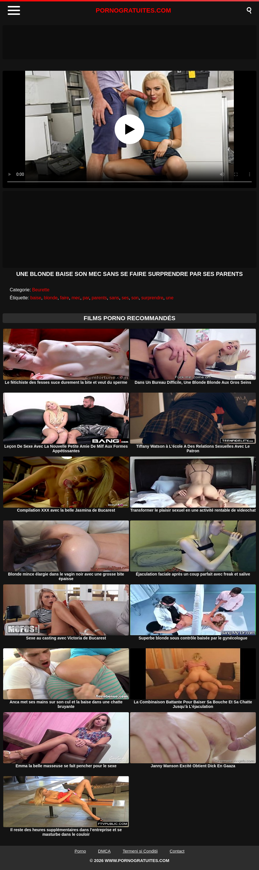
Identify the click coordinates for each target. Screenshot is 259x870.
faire (64, 297)
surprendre (152, 297)
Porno (80, 851)
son (135, 297)
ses (125, 297)
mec (75, 297)
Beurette (40, 289)
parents (99, 297)
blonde (50, 297)
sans (114, 297)
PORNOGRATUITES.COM (133, 10)
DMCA (104, 851)
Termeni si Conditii (140, 851)
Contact (177, 851)
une (170, 297)
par (86, 297)
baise (35, 297)
